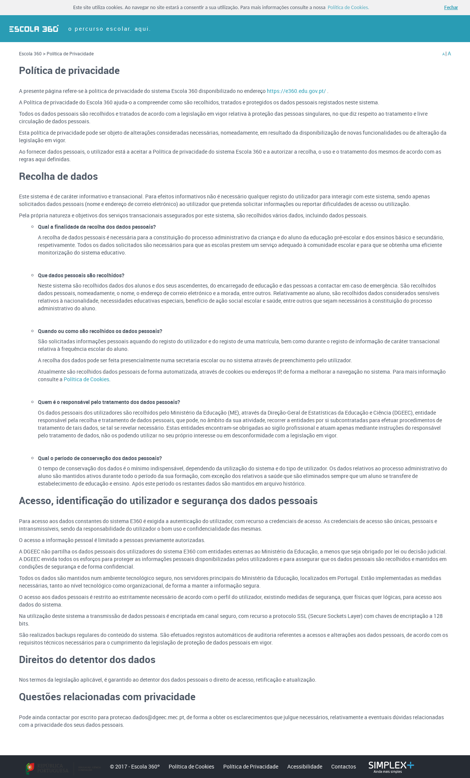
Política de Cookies (86, 379)
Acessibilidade (304, 766)
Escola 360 (31, 53)
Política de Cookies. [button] (349, 8)
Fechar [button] (451, 7)
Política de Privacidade (70, 53)
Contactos (343, 766)
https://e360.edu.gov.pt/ (297, 90)
